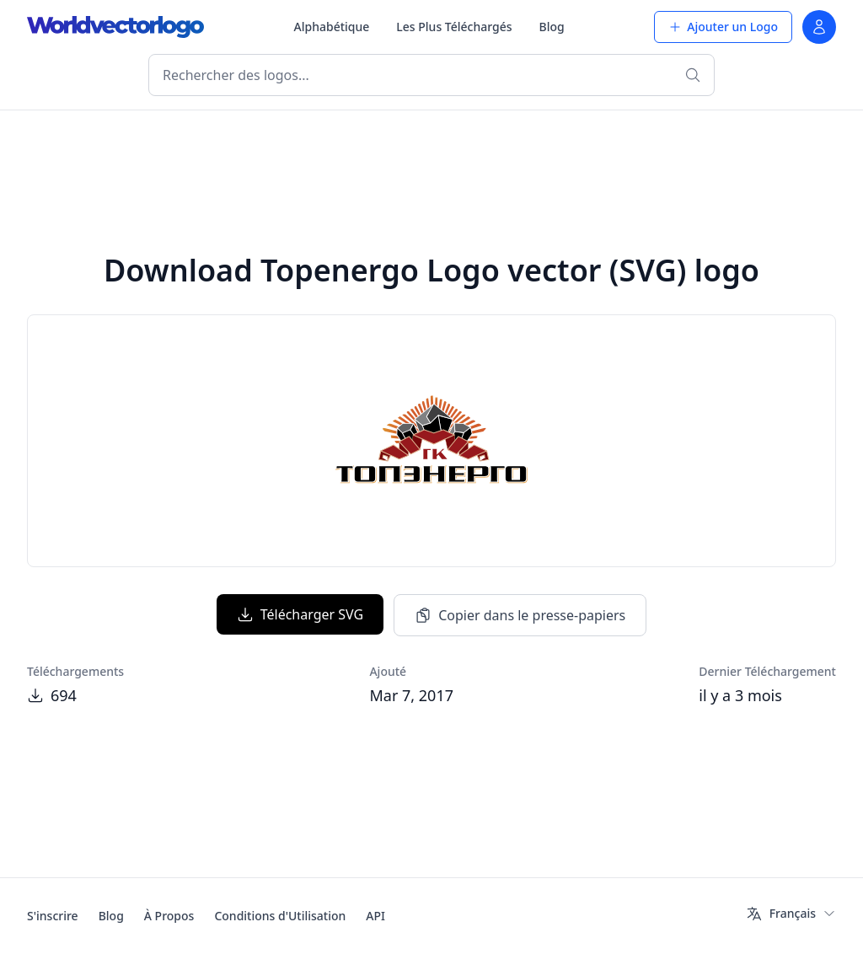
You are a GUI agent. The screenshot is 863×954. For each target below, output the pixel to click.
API (375, 916)
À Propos (169, 916)
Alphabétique (332, 27)
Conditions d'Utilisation (280, 916)
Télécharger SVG (300, 614)
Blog (552, 27)
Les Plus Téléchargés (454, 27)
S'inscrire (52, 916)
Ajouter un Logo (723, 27)
